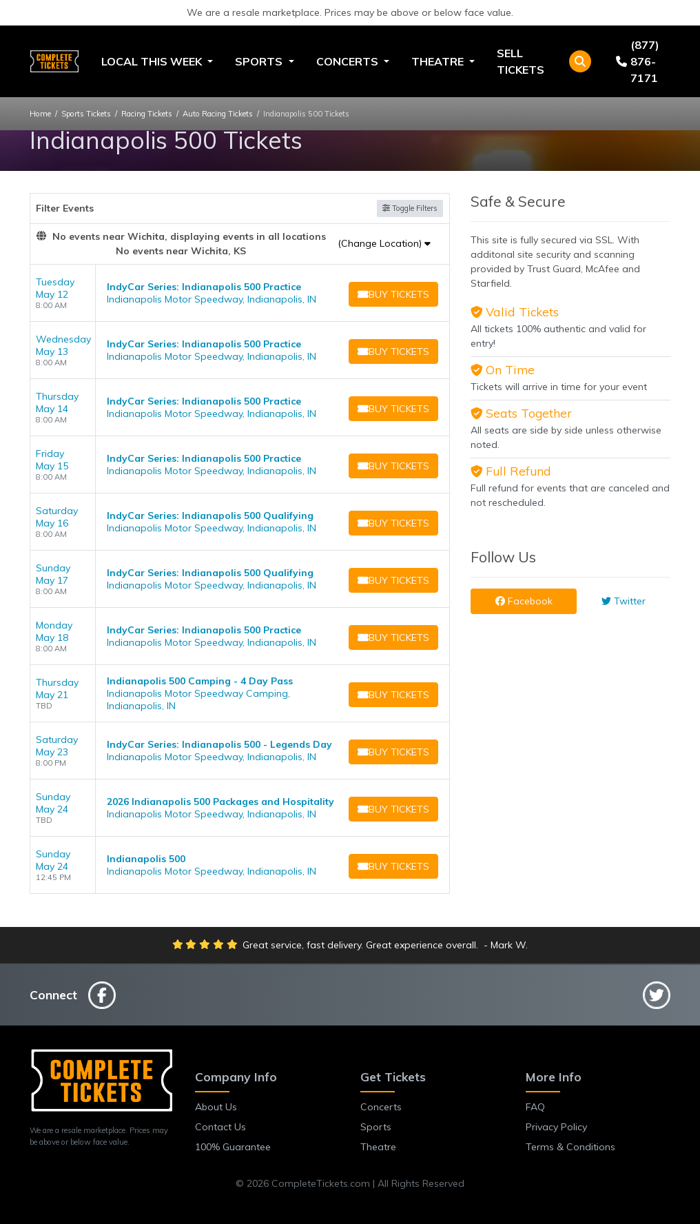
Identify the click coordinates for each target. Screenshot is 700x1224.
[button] (580, 61)
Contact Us (220, 1127)
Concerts (381, 1107)
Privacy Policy (556, 1127)
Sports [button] (260, 61)
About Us (216, 1107)
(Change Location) (384, 243)
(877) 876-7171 (637, 61)
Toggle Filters (410, 208)
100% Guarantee (233, 1147)
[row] (240, 293)
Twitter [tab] (623, 601)
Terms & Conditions (570, 1147)
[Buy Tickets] (391, 294)
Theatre (378, 1147)
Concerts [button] (348, 61)
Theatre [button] (438, 61)
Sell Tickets (520, 61)
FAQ (535, 1107)
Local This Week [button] (153, 61)
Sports (375, 1127)
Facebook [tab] (524, 601)
